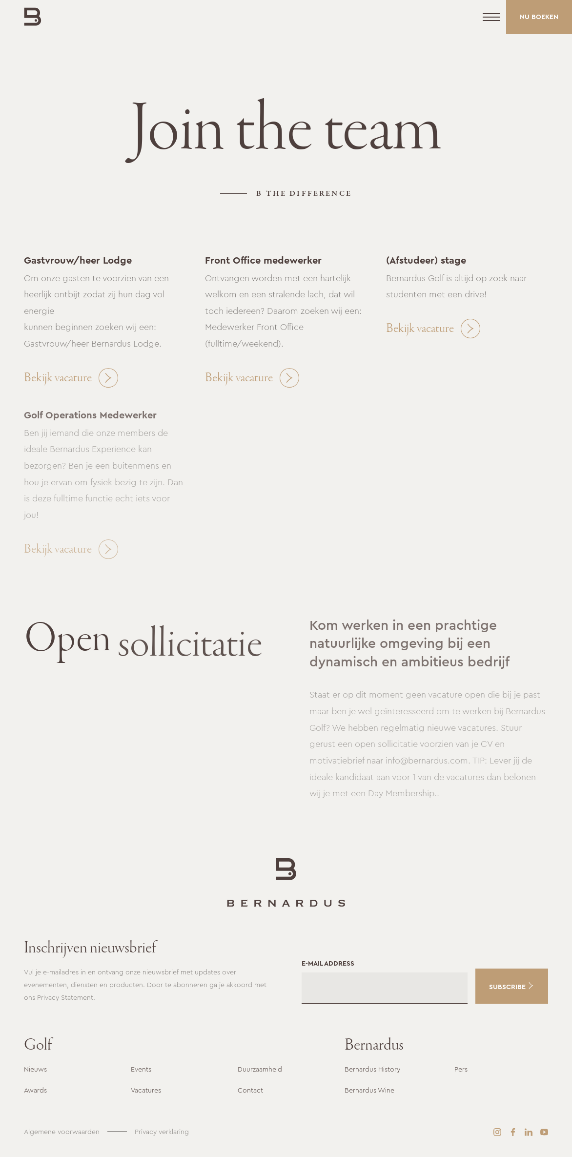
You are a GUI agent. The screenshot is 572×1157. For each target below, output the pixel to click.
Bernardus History (372, 1069)
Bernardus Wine (369, 1090)
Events (141, 1069)
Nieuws (35, 1069)
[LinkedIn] (528, 1132)
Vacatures (146, 1090)
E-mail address (328, 963)
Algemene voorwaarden (62, 1131)
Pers (461, 1069)
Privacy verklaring (162, 1131)
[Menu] (491, 17)
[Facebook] (513, 1132)
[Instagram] (497, 1132)
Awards (35, 1090)
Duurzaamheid (260, 1069)
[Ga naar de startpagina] (286, 882)
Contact (250, 1090)
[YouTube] (544, 1132)
